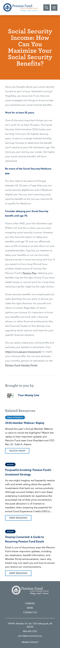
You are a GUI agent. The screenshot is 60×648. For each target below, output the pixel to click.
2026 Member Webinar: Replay (24, 423)
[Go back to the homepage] (20, 8)
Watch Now (17, 451)
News (30, 608)
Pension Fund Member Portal (21, 365)
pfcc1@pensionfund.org (30, 636)
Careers (30, 604)
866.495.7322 (30, 631)
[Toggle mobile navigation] (54, 7)
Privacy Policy (30, 642)
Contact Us (30, 613)
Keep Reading (18, 518)
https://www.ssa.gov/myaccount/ (23, 352)
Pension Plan (30, 273)
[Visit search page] (46, 7)
